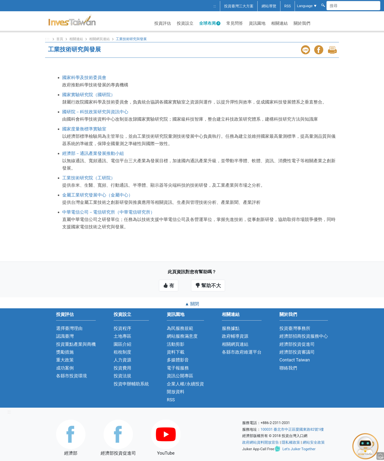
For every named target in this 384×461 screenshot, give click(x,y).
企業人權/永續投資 (185, 383)
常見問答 (234, 23)
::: (214, 6)
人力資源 (122, 359)
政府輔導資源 (235, 336)
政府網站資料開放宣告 (260, 442)
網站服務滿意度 (182, 336)
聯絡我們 (288, 367)
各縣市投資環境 (71, 375)
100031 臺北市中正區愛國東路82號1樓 (292, 429)
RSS (287, 6)
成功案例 (65, 367)
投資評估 (162, 23)
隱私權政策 (291, 442)
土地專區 (122, 336)
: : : (47, 39)
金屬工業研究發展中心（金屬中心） (97, 194)
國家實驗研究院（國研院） (88, 94)
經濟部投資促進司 (297, 344)
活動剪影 (175, 344)
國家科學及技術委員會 (84, 77)
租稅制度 (122, 352)
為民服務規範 (180, 328)
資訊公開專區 (180, 375)
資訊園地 (257, 23)
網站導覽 (269, 6)
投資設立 (185, 23)
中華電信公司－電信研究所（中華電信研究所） (108, 212)
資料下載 (175, 352)
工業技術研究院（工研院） (88, 177)
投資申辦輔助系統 (131, 383)
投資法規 (122, 375)
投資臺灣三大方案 (238, 6)
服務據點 (231, 328)
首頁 (59, 39)
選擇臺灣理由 (69, 328)
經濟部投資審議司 (297, 352)
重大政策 (65, 359)
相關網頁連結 (99, 39)
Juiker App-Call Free (258, 449)
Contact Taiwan (294, 359)
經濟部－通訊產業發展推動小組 (93, 153)
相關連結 (279, 23)
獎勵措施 (65, 352)
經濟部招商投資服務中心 (303, 336)
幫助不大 (208, 285)
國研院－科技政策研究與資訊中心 (95, 111)
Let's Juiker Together (298, 449)
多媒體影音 (178, 359)
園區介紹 (122, 344)
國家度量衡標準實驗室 (84, 128)
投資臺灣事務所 (294, 328)
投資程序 (122, 328)
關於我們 (302, 23)
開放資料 (175, 391)
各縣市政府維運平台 (242, 352)
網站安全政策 (314, 442)
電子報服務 (178, 367)
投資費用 (122, 367)
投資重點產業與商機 (76, 344)
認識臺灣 (65, 336)
